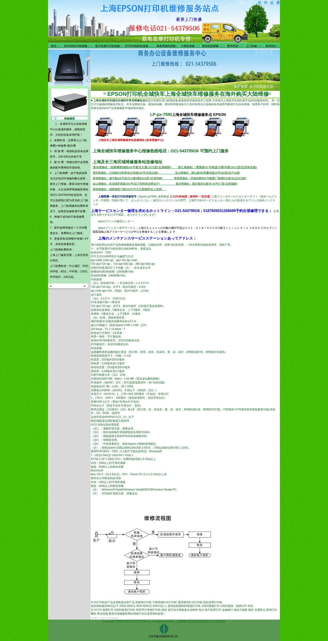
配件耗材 (232, 46)
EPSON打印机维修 (75, 46)
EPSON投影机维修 (136, 46)
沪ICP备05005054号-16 (163, 636)
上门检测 (66, 205)
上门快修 (251, 46)
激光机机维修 (210, 46)
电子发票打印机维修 (107, 46)
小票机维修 (188, 46)
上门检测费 (61, 173)
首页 (53, 46)
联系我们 (271, 46)
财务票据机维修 (166, 46)
